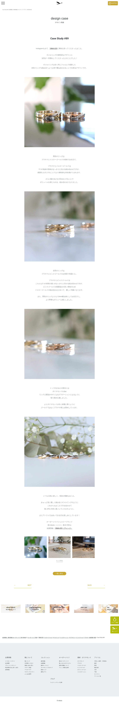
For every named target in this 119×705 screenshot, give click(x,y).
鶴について (27, 661)
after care (83, 609)
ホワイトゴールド (81, 669)
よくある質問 (28, 674)
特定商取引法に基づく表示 (11, 667)
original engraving (35, 609)
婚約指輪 (43, 661)
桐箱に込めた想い (29, 665)
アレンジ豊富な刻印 (64, 667)
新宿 (95, 665)
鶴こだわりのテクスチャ (65, 663)
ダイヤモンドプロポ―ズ (47, 667)
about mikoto (10, 609)
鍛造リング (43, 669)
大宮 (95, 669)
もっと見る (59, 560)
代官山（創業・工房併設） (100, 661)
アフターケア (28, 669)
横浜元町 (96, 667)
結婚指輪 (43, 663)
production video (59, 609)
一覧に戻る (59, 573)
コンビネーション (81, 671)
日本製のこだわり (29, 663)
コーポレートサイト (10, 661)
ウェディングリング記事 (56, 682)
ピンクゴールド (81, 667)
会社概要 (7, 663)
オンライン (97, 674)
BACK (96, 585)
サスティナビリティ (29, 671)
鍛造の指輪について (64, 665)
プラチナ (79, 663)
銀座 (95, 663)
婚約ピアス (43, 671)
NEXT (22, 585)
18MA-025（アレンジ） (63, 528)
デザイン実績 (28, 667)
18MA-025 (53, 48)
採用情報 (7, 669)
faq (108, 609)
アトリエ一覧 (97, 676)
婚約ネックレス (44, 665)
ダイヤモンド (80, 661)
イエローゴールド (81, 665)
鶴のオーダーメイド (64, 661)
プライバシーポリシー (10, 665)
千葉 (95, 671)
